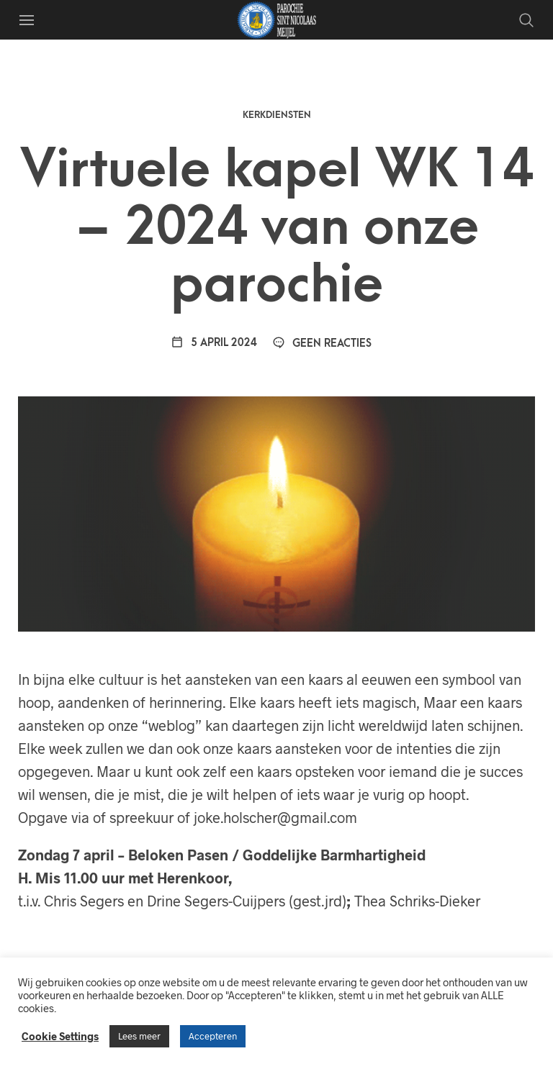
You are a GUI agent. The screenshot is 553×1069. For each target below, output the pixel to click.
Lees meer (139, 1036)
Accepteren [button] (213, 1036)
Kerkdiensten (277, 114)
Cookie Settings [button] (60, 1035)
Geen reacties (322, 343)
